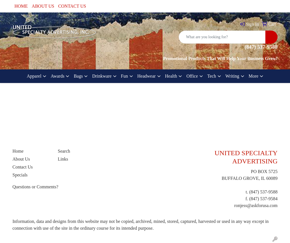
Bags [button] (78, 76)
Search (64, 151)
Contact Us (22, 167)
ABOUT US (43, 6)
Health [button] (171, 76)
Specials (19, 174)
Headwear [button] (146, 76)
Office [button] (192, 76)
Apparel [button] (34, 76)
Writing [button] (232, 76)
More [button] (254, 76)
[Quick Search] (222, 37)
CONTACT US (72, 6)
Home (18, 151)
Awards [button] (57, 76)
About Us (21, 159)
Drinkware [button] (101, 76)
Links (63, 159)
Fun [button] (124, 76)
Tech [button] (211, 76)
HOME (21, 6)
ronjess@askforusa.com (256, 205)
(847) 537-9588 (263, 191)
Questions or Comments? (35, 186)
